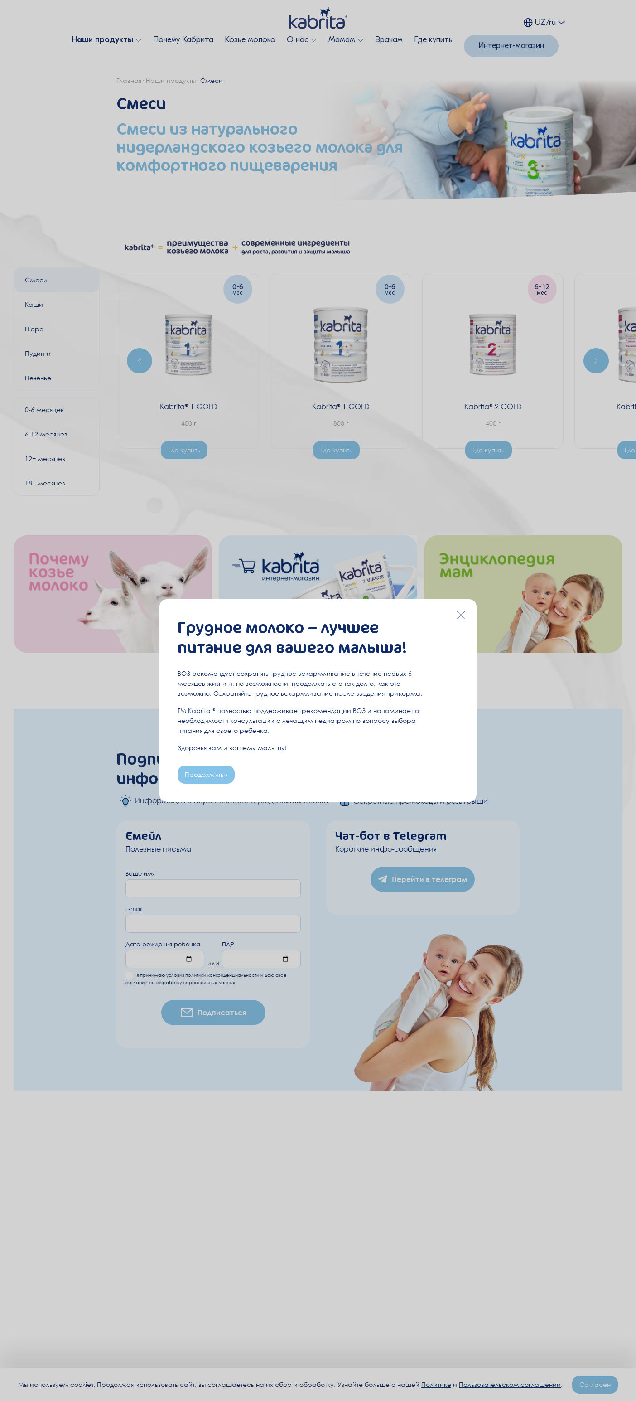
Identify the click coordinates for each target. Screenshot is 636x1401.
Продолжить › (206, 774)
